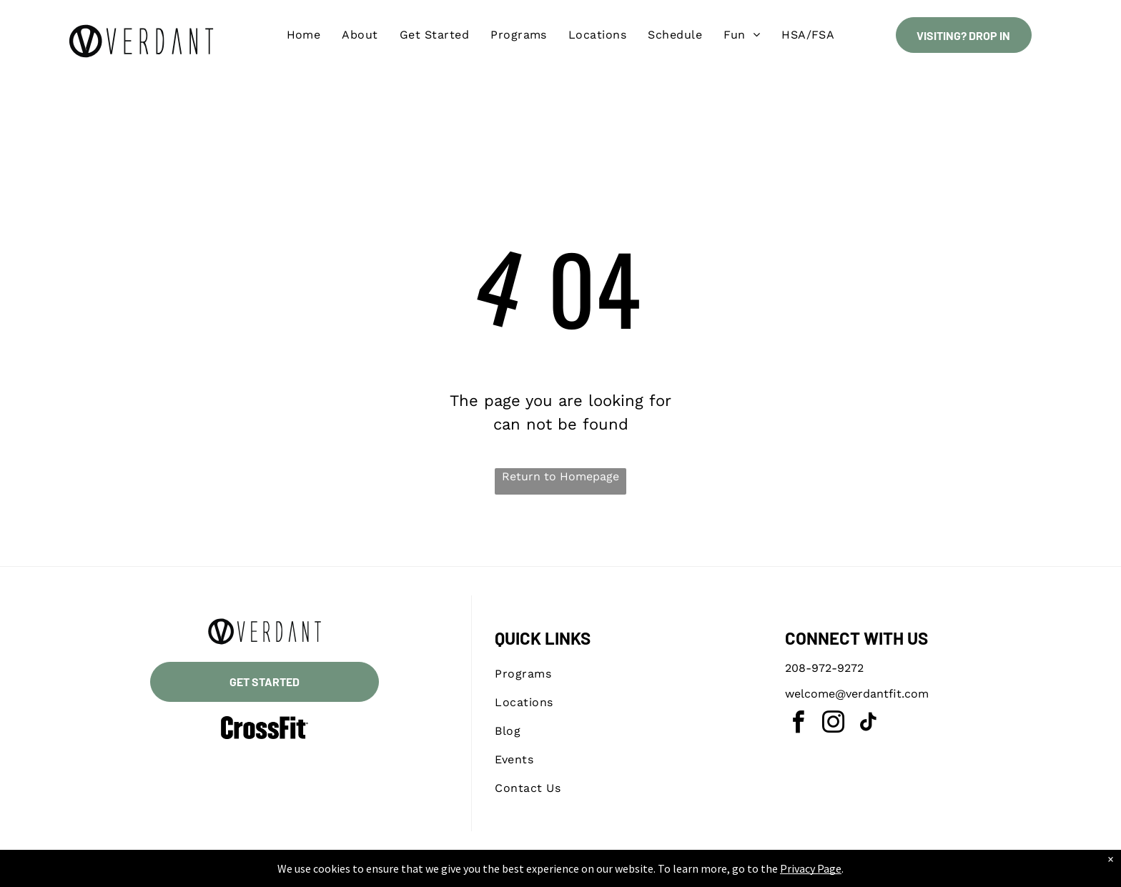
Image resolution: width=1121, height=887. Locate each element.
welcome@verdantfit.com (857, 693)
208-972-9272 (824, 668)
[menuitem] (304, 34)
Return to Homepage (560, 476)
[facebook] (798, 724)
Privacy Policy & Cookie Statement (471, 873)
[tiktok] (868, 724)
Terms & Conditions (678, 873)
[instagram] (833, 724)
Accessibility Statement (589, 873)
